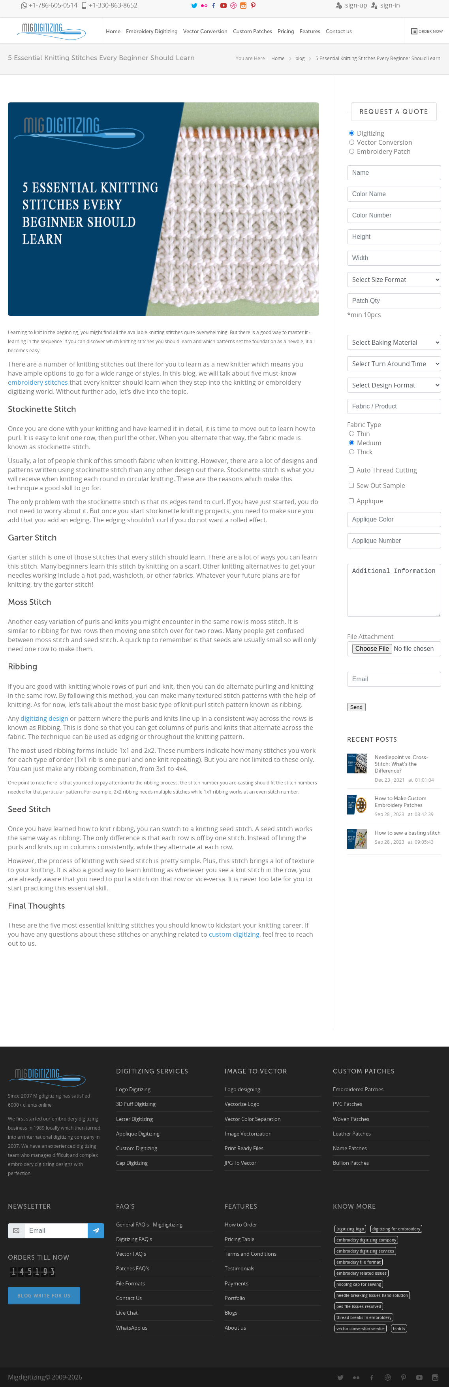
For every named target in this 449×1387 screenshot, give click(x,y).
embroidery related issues (361, 1273)
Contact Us (129, 1297)
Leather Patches (352, 1133)
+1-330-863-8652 (109, 5)
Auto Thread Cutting (387, 470)
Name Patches (350, 1148)
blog (300, 58)
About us (235, 1327)
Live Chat (127, 1312)
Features (310, 31)
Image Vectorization (248, 1133)
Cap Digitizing (132, 1162)
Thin (363, 433)
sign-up (351, 5)
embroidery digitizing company (366, 1240)
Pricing (286, 31)
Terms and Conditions (250, 1253)
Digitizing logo (350, 1229)
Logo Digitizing (133, 1089)
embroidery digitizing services (365, 1251)
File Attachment (370, 636)
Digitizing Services (152, 1071)
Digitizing (370, 133)
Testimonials (239, 1268)
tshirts (399, 1328)
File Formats (130, 1283)
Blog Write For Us (44, 1295)
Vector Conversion (205, 31)
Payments (236, 1283)
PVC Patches (347, 1103)
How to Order (241, 1224)
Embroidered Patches (358, 1089)
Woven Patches (351, 1118)
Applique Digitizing (138, 1133)
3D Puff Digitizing (136, 1103)
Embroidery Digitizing (152, 31)
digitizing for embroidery (396, 1229)
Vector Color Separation (253, 1118)
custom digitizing (234, 934)
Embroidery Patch (384, 151)
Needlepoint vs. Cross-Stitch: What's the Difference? (401, 764)
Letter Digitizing (134, 1118)
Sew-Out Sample (381, 485)
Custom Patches (252, 31)
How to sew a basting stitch (408, 833)
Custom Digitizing (136, 1148)
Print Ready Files (244, 1148)
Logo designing (242, 1089)
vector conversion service (360, 1328)
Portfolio (235, 1297)
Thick (364, 452)
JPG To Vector (240, 1162)
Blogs (231, 1312)
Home (113, 31)
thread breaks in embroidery (363, 1317)
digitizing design (45, 718)
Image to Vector (256, 1071)
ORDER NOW (427, 31)
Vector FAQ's (131, 1253)
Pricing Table (239, 1239)
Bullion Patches (351, 1162)
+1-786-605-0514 (49, 5)
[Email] (56, 1230)
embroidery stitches (38, 382)
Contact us (339, 31)
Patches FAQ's (132, 1268)
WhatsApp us (131, 1327)
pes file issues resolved (358, 1306)
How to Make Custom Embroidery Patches (400, 802)
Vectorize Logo (242, 1103)
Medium (369, 442)
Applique (370, 501)
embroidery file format (358, 1262)
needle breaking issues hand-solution (372, 1295)
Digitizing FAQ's (134, 1239)
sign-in (385, 5)
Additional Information (394, 590)
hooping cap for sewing (358, 1284)
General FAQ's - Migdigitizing (149, 1224)
